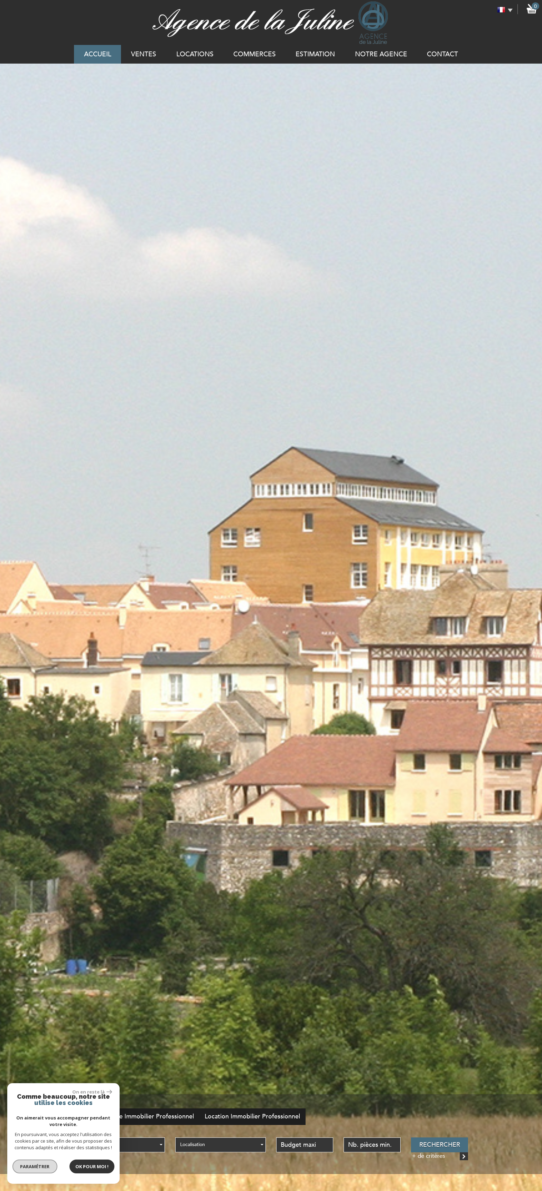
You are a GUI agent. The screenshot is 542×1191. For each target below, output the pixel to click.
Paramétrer (30, 1165)
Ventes (143, 54)
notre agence (381, 54)
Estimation (315, 54)
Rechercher (439, 1145)
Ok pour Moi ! (87, 1165)
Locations (195, 54)
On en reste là (88, 1090)
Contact (442, 54)
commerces (254, 54)
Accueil (97, 54)
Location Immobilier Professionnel (252, 1116)
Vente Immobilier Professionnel (150, 1116)
